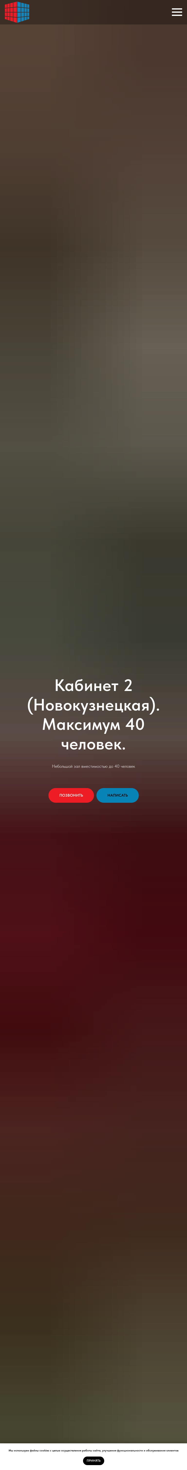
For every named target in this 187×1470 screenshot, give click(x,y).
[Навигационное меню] (177, 12)
